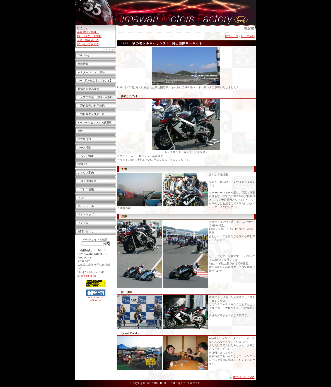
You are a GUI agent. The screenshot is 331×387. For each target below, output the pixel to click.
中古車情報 (84, 139)
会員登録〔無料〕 (88, 32)
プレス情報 (85, 189)
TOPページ (84, 55)
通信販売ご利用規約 (91, 105)
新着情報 (82, 63)
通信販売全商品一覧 (91, 114)
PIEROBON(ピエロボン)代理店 (94, 122)
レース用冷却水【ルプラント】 (94, 80)
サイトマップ (85, 214)
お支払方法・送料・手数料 (95, 97)
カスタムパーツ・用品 (91, 72)
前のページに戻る (244, 377)
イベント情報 (85, 156)
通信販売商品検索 (88, 89)
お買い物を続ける (88, 40)
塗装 (80, 130)
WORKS (82, 164)
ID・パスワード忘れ (89, 36)
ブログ (81, 197)
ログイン (82, 28)
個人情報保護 (87, 181)
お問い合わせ (85, 231)
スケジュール (85, 206)
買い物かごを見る (88, 44)
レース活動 (84, 147)
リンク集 (82, 223)
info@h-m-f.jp (87, 275)
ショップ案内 (85, 172)
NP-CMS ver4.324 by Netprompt (95, 298)
